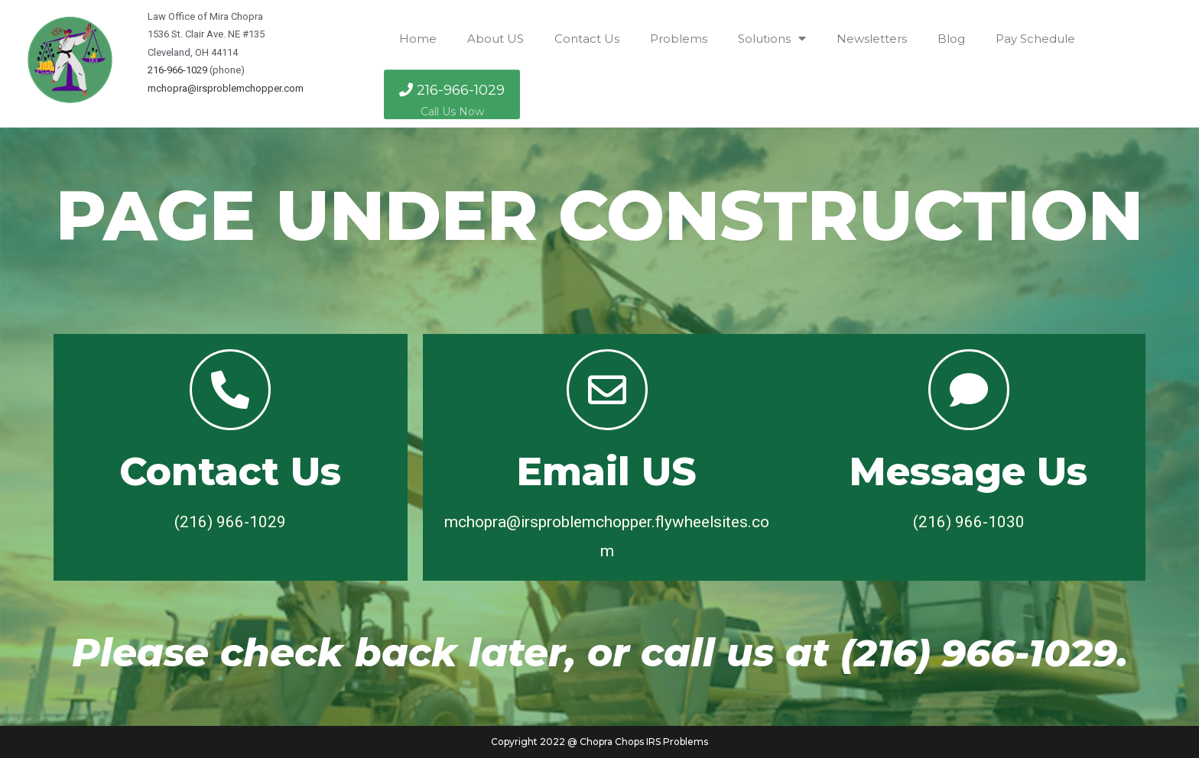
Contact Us (586, 38)
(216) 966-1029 (978, 653)
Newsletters (872, 38)
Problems (678, 38)
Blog (951, 38)
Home (418, 38)
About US (495, 38)
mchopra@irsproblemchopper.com (226, 88)
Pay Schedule (1035, 38)
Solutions (772, 38)
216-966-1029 (177, 70)
